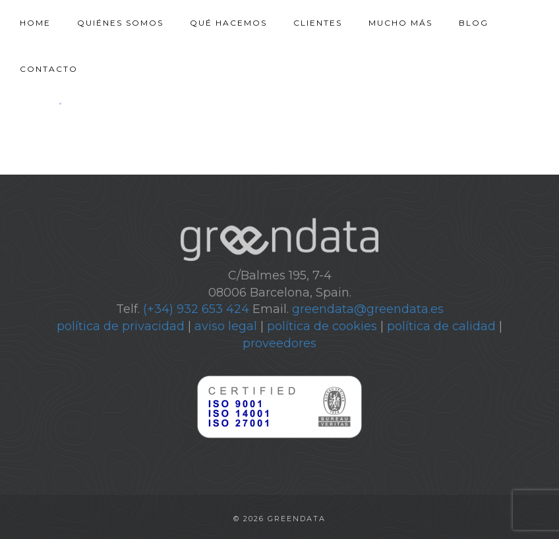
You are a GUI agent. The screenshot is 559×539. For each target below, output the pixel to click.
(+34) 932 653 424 (196, 309)
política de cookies (322, 326)
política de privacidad (121, 326)
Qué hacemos (228, 23)
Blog (473, 23)
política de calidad (441, 326)
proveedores (279, 343)
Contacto (49, 69)
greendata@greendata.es (368, 309)
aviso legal (225, 326)
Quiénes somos (120, 23)
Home (35, 23)
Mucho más (400, 23)
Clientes (317, 23)
